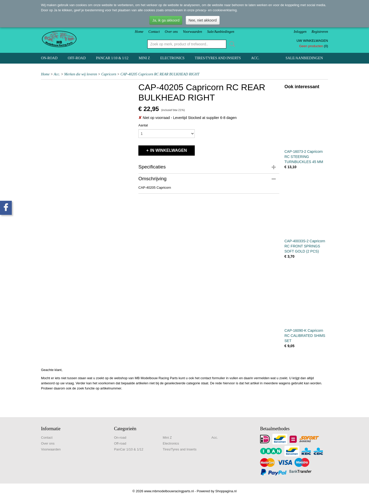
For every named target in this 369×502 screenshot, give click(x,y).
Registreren (320, 32)
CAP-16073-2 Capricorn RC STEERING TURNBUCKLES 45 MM (303, 156)
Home (139, 32)
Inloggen (300, 32)
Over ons (171, 32)
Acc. (255, 58)
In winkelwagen (168, 150)
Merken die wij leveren (80, 74)
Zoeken (231, 44)
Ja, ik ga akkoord (165, 20)
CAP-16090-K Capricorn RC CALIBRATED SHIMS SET (304, 335)
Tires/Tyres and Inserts (218, 58)
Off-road (77, 58)
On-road (49, 58)
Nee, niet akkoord (203, 20)
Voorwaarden (192, 32)
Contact (154, 32)
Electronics (172, 58)
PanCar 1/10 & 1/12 (112, 58)
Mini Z (144, 58)
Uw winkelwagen (312, 41)
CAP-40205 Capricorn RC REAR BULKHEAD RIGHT (159, 74)
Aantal (143, 125)
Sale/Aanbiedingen (220, 32)
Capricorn (108, 74)
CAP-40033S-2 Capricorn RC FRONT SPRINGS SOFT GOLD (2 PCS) (304, 246)
